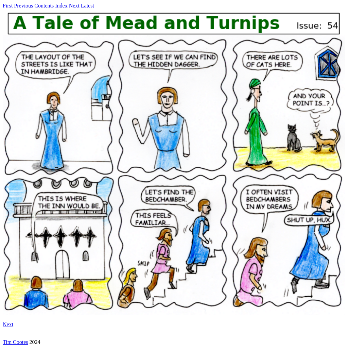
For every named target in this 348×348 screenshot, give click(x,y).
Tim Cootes (15, 342)
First (8, 6)
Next (74, 6)
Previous (23, 6)
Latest (87, 6)
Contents (44, 6)
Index (61, 6)
